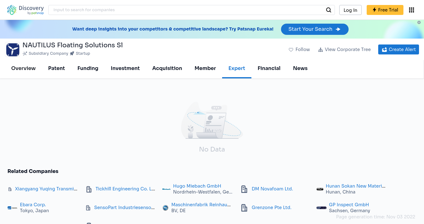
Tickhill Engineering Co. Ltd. (127, 189)
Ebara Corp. (33, 205)
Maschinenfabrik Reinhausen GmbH (211, 205)
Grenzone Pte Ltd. (271, 207)
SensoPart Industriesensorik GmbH (133, 207)
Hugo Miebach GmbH (197, 186)
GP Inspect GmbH (349, 205)
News (300, 68)
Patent (56, 68)
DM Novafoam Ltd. (272, 189)
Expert (236, 68)
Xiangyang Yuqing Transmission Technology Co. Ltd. (73, 189)
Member (205, 68)
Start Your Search (314, 29)
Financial (269, 68)
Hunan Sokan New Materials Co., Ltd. (367, 186)
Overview (23, 68)
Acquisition (167, 68)
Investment (125, 68)
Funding (87, 68)
